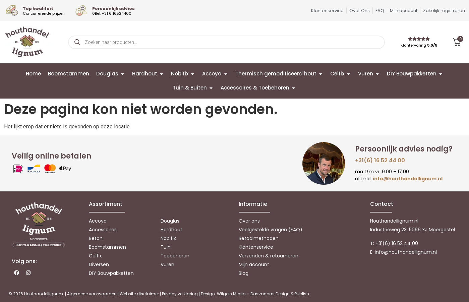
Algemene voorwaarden (92, 294)
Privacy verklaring (180, 294)
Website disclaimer (139, 294)
